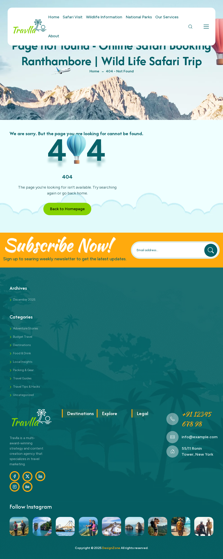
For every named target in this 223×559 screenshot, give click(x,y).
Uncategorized (23, 395)
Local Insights (22, 362)
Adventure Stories (25, 328)
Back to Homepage (67, 208)
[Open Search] (190, 26)
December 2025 (24, 300)
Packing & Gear (23, 370)
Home (53, 17)
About (53, 36)
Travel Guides (22, 378)
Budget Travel (22, 337)
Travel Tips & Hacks (26, 387)
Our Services (166, 17)
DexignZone (111, 548)
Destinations (22, 345)
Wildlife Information (104, 17)
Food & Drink (22, 353)
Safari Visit (73, 17)
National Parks (139, 17)
